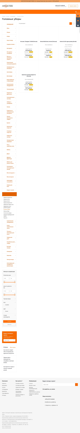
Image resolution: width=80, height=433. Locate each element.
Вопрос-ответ (32, 385)
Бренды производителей (33, 388)
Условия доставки (20, 385)
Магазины (4, 385)
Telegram (54, 392)
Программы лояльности (18, 392)
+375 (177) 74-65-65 (60, 5)
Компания (5, 381)
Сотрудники (5, 389)
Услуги (3, 387)
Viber (58, 392)
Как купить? (19, 381)
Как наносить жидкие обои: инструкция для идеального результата (8, 351)
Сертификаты (5, 393)
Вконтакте (44, 392)
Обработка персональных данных (34, 391)
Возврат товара (19, 389)
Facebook (47, 392)
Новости (4, 383)
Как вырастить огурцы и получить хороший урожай (8, 368)
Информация (32, 381)
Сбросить (9, 324)
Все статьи (12, 347)
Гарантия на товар (20, 387)
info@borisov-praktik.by (50, 402)
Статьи (31, 383)
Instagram (51, 392)
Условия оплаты (20, 383)
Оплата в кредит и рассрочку (20, 395)
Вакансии (4, 391)
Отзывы (4, 395)
